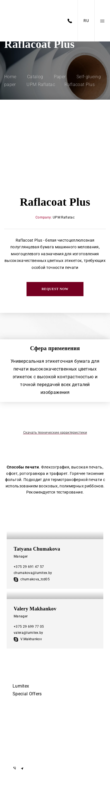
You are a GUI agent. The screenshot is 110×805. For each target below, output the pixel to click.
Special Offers (27, 693)
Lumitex (21, 686)
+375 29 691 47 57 (29, 567)
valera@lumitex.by (28, 633)
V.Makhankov (28, 639)
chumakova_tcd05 (32, 579)
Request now (55, 289)
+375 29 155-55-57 (31, 726)
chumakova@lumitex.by (33, 573)
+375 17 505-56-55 (31, 718)
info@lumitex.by (29, 753)
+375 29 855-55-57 (31, 734)
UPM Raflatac (64, 217)
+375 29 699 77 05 (29, 627)
